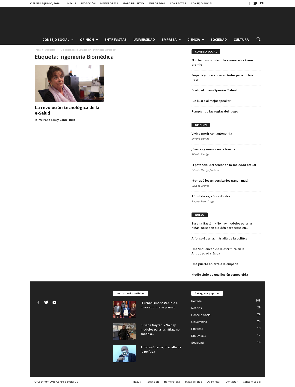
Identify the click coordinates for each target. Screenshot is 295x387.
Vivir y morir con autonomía (212, 133)
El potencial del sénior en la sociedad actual (224, 165)
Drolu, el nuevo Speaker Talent (214, 90)
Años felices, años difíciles (211, 196)
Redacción (88, 3)
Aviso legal (156, 3)
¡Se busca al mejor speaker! (212, 101)
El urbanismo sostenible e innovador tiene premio (159, 305)
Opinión (89, 40)
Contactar (178, 3)
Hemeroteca (109, 3)
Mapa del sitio (133, 3)
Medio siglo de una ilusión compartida (220, 274)
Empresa (171, 40)
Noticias (196, 308)
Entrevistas (116, 39)
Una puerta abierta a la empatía (215, 264)
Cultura (241, 39)
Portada (196, 301)
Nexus (71, 3)
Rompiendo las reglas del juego (215, 111)
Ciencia (195, 40)
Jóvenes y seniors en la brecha (213, 149)
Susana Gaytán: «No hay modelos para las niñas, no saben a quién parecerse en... (222, 225)
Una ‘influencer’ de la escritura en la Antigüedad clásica (218, 251)
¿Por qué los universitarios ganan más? (220, 180)
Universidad (144, 39)
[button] (258, 40)
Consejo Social (202, 3)
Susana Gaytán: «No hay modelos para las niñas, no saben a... (160, 329)
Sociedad (219, 39)
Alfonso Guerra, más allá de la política (220, 238)
